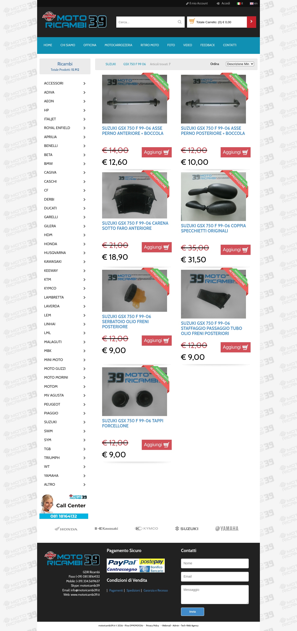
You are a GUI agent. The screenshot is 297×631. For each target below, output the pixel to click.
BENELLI (51, 145)
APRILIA (50, 137)
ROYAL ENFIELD (55, 128)
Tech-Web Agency (189, 625)
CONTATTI (229, 45)
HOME (48, 45)
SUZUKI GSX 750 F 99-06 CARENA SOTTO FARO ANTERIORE (135, 226)
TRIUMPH (52, 457)
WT (47, 466)
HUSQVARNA (55, 252)
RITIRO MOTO (150, 45)
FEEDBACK (207, 45)
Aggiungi (156, 152)
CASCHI (50, 181)
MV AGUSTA (54, 395)
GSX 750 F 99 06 (134, 64)
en (254, 3)
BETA (48, 155)
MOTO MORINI (55, 377)
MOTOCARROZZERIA (118, 45)
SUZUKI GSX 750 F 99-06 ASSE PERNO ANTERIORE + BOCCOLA (132, 131)
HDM (48, 235)
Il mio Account (196, 3)
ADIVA (49, 92)
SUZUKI (50, 422)
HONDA (50, 244)
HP (46, 110)
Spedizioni (133, 590)
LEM (47, 315)
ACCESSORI (53, 83)
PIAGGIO (51, 413)
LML (47, 333)
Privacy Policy (152, 625)
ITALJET (50, 119)
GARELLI (51, 217)
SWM (48, 431)
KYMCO (50, 288)
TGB (47, 449)
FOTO (171, 45)
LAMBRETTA (54, 297)
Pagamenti (116, 590)
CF (46, 190)
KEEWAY (51, 270)
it (240, 3)
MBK (48, 350)
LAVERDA (52, 306)
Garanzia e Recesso (156, 590)
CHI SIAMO (68, 45)
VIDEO (187, 45)
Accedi (222, 3)
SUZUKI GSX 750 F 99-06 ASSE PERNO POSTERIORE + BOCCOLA (213, 131)
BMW (48, 163)
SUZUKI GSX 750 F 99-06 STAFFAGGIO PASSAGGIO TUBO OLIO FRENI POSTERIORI (211, 328)
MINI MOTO (53, 360)
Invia (192, 611)
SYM (47, 440)
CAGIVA (50, 172)
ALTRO (49, 484)
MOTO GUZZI (55, 368)
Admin (176, 625)
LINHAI (49, 324)
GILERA (50, 226)
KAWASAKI (52, 261)
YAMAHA (51, 475)
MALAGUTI (53, 342)
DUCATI (50, 208)
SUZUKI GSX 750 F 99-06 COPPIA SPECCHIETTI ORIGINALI (213, 228)
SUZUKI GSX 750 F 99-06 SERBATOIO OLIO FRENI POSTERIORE (126, 322)
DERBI (49, 199)
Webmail (166, 625)
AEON (49, 101)
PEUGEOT (52, 404)
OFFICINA (90, 45)
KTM (47, 279)
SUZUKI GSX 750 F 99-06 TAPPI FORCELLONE (132, 423)
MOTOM (51, 386)
